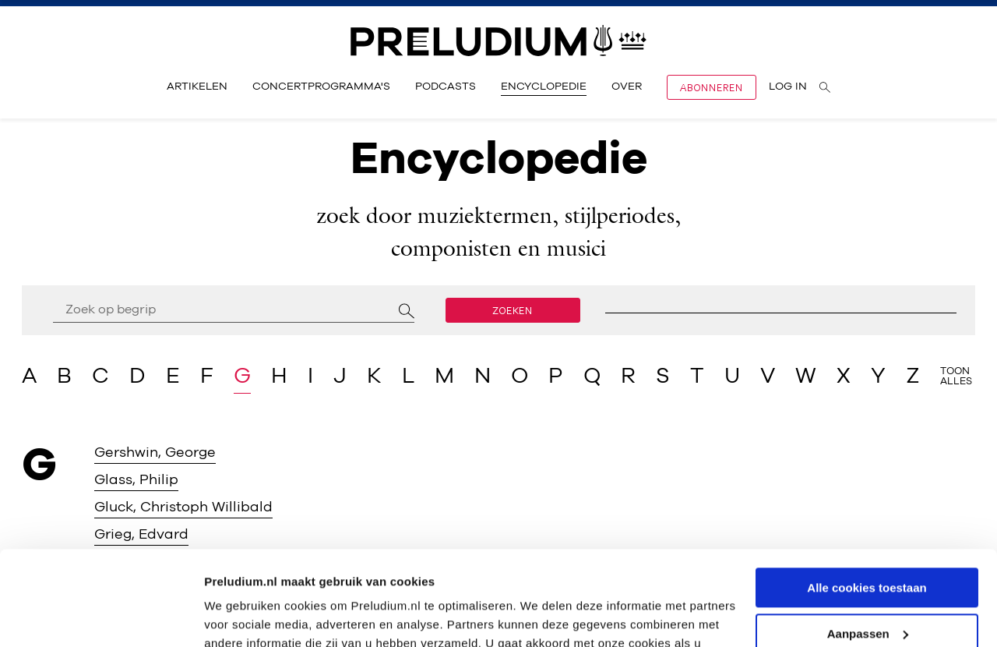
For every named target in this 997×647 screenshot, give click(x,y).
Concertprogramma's (321, 86)
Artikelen (197, 86)
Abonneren (711, 87)
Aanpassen (867, 545)
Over (626, 86)
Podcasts (445, 86)
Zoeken (512, 310)
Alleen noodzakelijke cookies (867, 590)
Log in (788, 86)
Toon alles (956, 376)
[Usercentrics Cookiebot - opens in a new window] (101, 616)
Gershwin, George (155, 453)
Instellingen (237, 616)
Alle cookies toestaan (866, 499)
